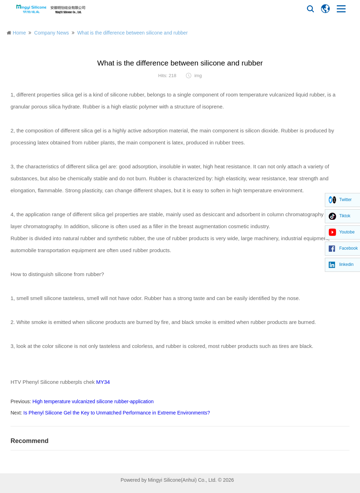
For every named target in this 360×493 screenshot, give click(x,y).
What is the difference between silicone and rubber (132, 33)
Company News (51, 33)
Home (19, 33)
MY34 (103, 382)
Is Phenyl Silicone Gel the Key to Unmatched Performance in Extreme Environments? (117, 413)
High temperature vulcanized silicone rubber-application (93, 401)
